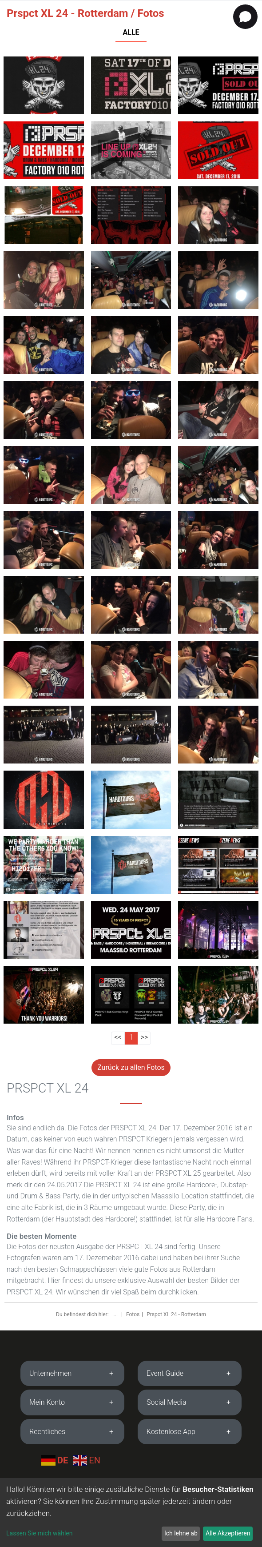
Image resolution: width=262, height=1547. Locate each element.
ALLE (131, 32)
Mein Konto (47, 1402)
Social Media (167, 1402)
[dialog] (131, 1512)
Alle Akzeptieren (228, 1533)
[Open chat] (245, 16)
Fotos (132, 1314)
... (116, 1314)
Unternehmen (50, 1373)
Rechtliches (47, 1431)
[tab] (72, 1373)
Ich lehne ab (181, 1533)
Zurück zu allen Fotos (131, 1067)
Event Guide (165, 1373)
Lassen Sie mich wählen (39, 1533)
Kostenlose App (171, 1431)
